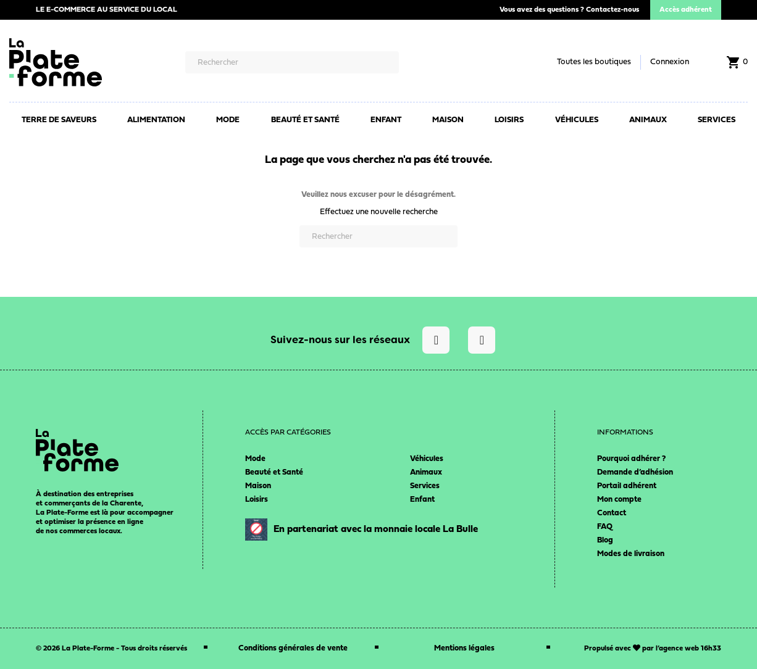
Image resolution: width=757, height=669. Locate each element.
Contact (611, 513)
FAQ (605, 527)
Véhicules (426, 459)
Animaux (426, 472)
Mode (255, 459)
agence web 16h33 (690, 648)
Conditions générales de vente (293, 648)
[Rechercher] (292, 62)
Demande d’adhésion (635, 472)
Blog (605, 540)
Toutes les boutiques (594, 62)
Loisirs (256, 500)
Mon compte (619, 500)
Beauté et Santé (274, 472)
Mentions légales (464, 648)
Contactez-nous (612, 10)
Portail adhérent (626, 486)
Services (425, 486)
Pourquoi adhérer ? (631, 459)
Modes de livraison (630, 554)
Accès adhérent (685, 10)
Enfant (422, 500)
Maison (258, 486)
